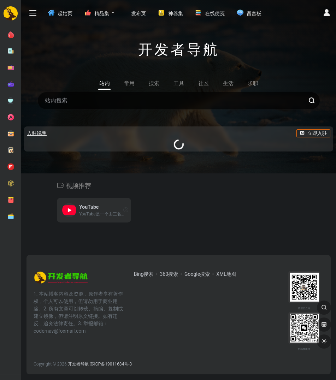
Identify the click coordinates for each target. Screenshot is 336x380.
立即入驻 (313, 133)
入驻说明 (37, 133)
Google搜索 (197, 274)
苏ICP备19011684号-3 (111, 364)
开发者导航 (78, 364)
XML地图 (226, 274)
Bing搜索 (144, 274)
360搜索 (169, 274)
